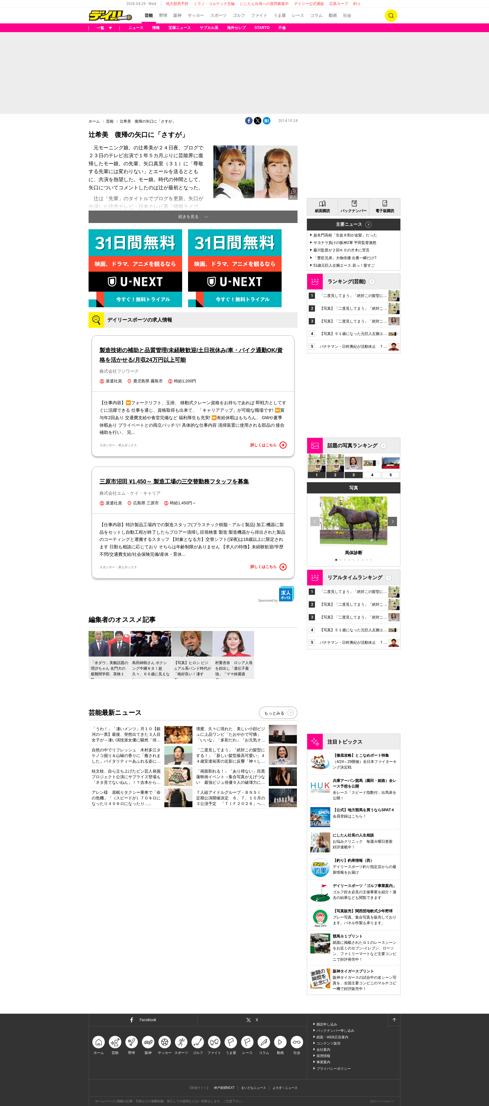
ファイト (259, 15)
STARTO (261, 28)
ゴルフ (239, 15)
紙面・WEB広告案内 (332, 1037)
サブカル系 (209, 28)
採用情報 (323, 1056)
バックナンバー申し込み (335, 1030)
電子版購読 (384, 211)
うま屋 (280, 15)
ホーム (94, 121)
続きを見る (188, 216)
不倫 (282, 28)
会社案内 (323, 1049)
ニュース (135, 28)
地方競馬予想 (177, 4)
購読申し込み (327, 1024)
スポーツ (218, 15)
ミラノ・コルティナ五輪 (214, 4)
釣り (357, 4)
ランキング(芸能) (346, 281)
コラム (316, 15)
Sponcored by (276, 594)
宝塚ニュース (179, 28)
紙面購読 (322, 211)
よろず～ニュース (285, 1087)
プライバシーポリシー (334, 1068)
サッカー (196, 15)
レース (298, 15)
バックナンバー (354, 211)
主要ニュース (349, 224)
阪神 (177, 15)
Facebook (148, 1020)
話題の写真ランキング (352, 445)
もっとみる (274, 713)
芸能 (149, 15)
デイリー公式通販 (309, 4)
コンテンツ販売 (329, 1043)
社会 (347, 15)
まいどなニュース (253, 1087)
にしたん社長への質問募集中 (264, 4)
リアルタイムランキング (354, 577)
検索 (391, 15)
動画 (333, 15)
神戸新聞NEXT (224, 1087)
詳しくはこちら (268, 445)
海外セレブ (236, 28)
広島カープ (338, 4)
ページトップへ (394, 1020)
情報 (156, 28)
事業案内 (323, 1062)
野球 (163, 15)
